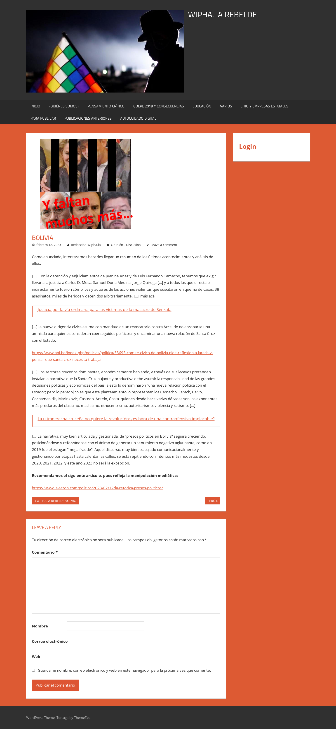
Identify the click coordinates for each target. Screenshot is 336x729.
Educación (202, 106)
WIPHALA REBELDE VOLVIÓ (56, 501)
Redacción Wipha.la (86, 245)
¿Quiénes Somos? (64, 106)
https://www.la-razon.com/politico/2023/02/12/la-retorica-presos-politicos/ (97, 487)
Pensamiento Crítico (106, 106)
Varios (226, 106)
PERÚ (211, 501)
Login (247, 146)
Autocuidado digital (138, 118)
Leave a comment (164, 245)
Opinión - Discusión (126, 245)
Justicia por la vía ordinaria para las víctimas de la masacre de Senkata (105, 309)
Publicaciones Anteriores (88, 118)
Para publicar (43, 118)
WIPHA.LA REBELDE (222, 14)
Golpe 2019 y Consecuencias (158, 106)
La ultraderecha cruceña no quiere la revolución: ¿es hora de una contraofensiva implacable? (126, 418)
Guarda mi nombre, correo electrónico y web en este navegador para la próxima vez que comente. (124, 670)
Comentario (45, 552)
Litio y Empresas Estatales (264, 106)
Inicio (35, 106)
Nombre (40, 626)
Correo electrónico (50, 641)
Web (36, 656)
